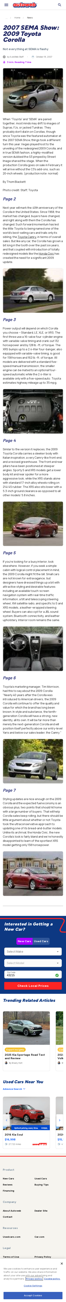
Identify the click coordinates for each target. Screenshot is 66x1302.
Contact (7, 1216)
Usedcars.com (11, 1236)
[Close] (62, 1263)
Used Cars (41, 941)
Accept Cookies (33, 1295)
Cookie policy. (52, 1278)
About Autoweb (12, 1210)
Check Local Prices (33, 986)
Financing (8, 1190)
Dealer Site (41, 1210)
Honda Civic (46, 253)
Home (17, 17)
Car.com (39, 1236)
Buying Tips (41, 1184)
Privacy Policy (42, 1256)
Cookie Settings (33, 1285)
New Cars (24, 941)
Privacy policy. (34, 1278)
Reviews (7, 1184)
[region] (33, 1280)
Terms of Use (11, 1256)
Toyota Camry (27, 237)
